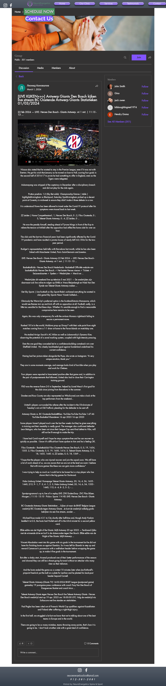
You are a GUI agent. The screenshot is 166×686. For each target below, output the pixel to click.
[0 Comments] (91, 643)
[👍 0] (21, 643)
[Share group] (149, 57)
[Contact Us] (39, 18)
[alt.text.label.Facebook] (10, 5)
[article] (58, 371)
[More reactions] (30, 643)
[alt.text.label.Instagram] (5, 5)
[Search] (125, 57)
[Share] (96, 86)
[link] (24, 68)
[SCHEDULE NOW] (39, 11)
